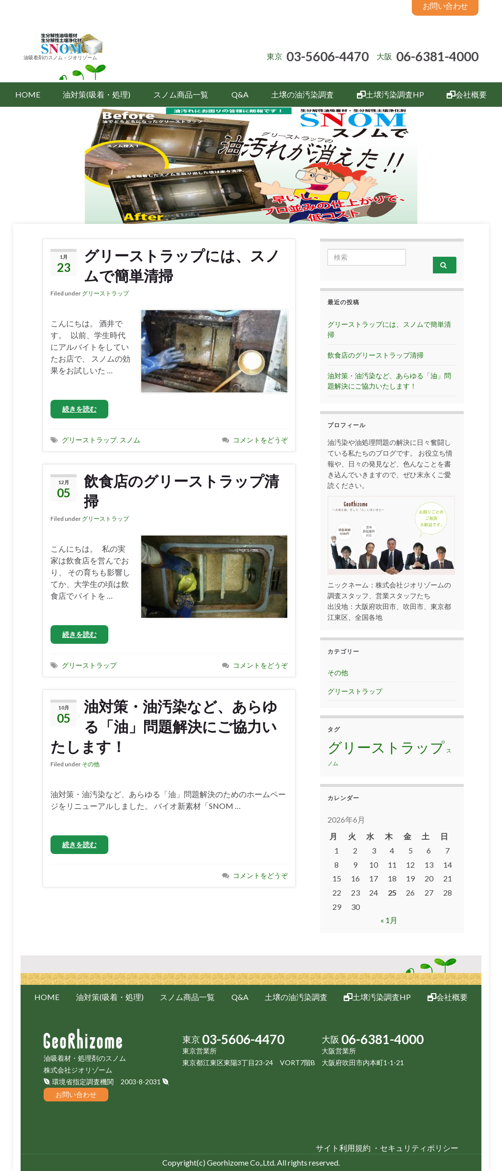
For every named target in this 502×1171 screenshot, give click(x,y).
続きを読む (79, 409)
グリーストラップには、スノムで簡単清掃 (182, 265)
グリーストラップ (105, 293)
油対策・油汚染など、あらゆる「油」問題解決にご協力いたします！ (163, 726)
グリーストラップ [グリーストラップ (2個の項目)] (386, 747)
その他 (91, 764)
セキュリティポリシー (419, 1147)
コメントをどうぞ (260, 440)
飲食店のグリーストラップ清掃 (181, 491)
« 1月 (389, 920)
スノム (130, 440)
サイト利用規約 (343, 1147)
